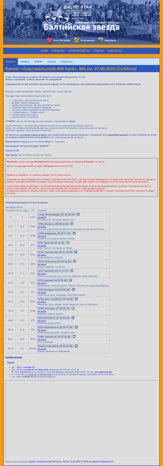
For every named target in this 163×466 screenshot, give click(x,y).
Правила (24, 61)
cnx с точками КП (25, 376)
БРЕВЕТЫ (58, 50)
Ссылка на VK (12, 150)
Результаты (67, 61)
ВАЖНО (38, 61)
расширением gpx (103, 372)
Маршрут (10, 61)
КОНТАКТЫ (115, 50)
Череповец (107, 40)
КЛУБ (44, 50)
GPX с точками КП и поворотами (32, 369)
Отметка (51, 61)
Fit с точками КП (23, 372)
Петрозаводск (85, 40)
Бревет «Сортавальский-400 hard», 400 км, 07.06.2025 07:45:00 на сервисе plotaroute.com (71, 461)
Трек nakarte (11, 155)
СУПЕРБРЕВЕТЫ (79, 50)
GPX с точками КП (25, 367)
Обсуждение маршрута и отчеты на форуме (26, 202)
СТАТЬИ (98, 50)
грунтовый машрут (118, 135)
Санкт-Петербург (59, 40)
